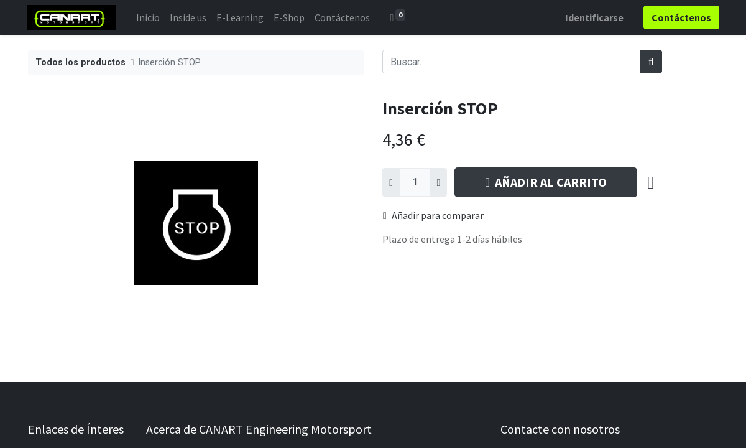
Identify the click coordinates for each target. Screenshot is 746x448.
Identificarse (593, 17)
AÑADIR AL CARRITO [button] (545, 182)
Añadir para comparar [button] (433, 215)
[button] (650, 182)
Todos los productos (80, 62)
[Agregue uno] (438, 182)
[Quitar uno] (391, 182)
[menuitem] (149, 17)
